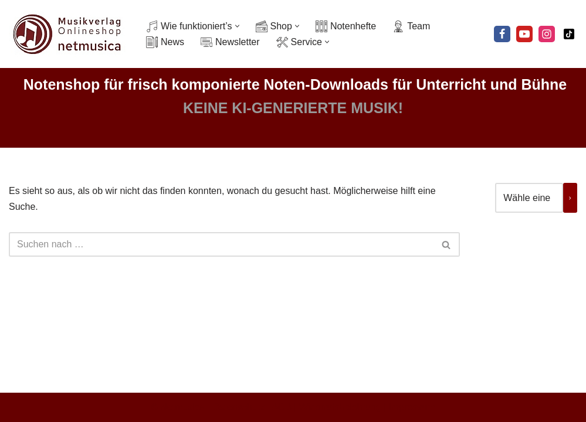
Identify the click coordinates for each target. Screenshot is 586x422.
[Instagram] (546, 34)
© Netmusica (178, 407)
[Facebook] (502, 34)
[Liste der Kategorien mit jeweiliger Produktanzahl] (529, 198)
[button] (237, 26)
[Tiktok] (569, 34)
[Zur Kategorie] (570, 198)
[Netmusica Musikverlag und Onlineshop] (67, 34)
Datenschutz (238, 407)
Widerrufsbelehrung (340, 407)
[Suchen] (221, 244)
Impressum (412, 407)
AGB (282, 407)
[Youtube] (524, 34)
